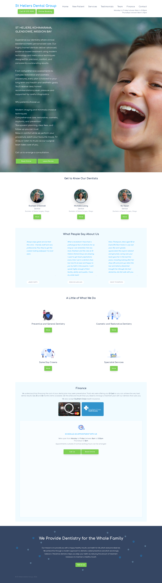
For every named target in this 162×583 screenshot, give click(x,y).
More (37, 217)
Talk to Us (81, 565)
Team (120, 7)
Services (92, 7)
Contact (143, 7)
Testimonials (107, 7)
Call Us (72, 452)
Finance (131, 7)
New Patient (78, 7)
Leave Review (48, 161)
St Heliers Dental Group (35, 6)
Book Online (26, 161)
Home (65, 7)
